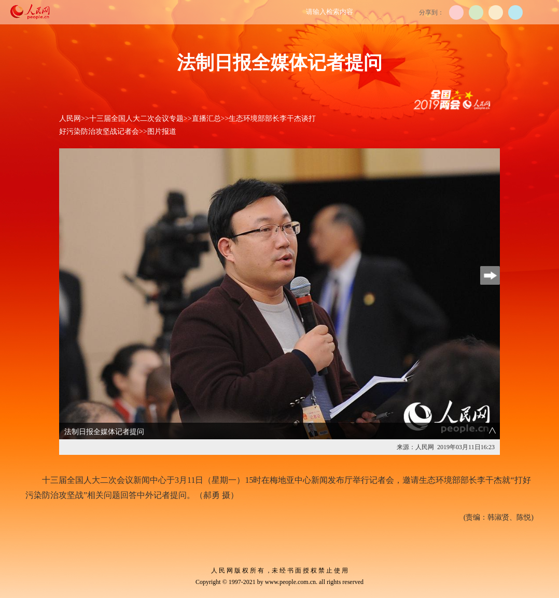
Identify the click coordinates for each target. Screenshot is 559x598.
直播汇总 (206, 118)
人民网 (70, 118)
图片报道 (161, 131)
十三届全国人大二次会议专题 (136, 118)
